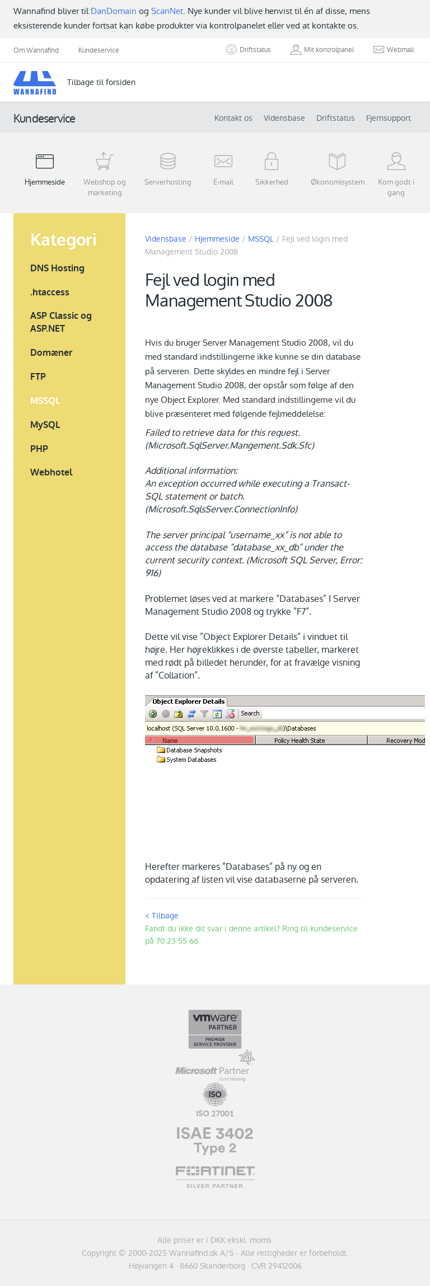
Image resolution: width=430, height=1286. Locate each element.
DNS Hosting (57, 268)
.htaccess (49, 292)
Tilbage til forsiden (101, 82)
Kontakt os (233, 118)
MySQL (45, 425)
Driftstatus (335, 118)
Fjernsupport (388, 118)
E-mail (223, 168)
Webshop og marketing (105, 174)
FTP (38, 377)
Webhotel (51, 472)
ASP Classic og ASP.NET (61, 322)
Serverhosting (168, 168)
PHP (39, 449)
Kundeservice (98, 50)
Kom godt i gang (396, 174)
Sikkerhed (272, 168)
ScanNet (167, 11)
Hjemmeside (45, 168)
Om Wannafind (36, 50)
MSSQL (45, 401)
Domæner (51, 353)
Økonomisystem (338, 168)
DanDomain (114, 11)
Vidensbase (284, 118)
